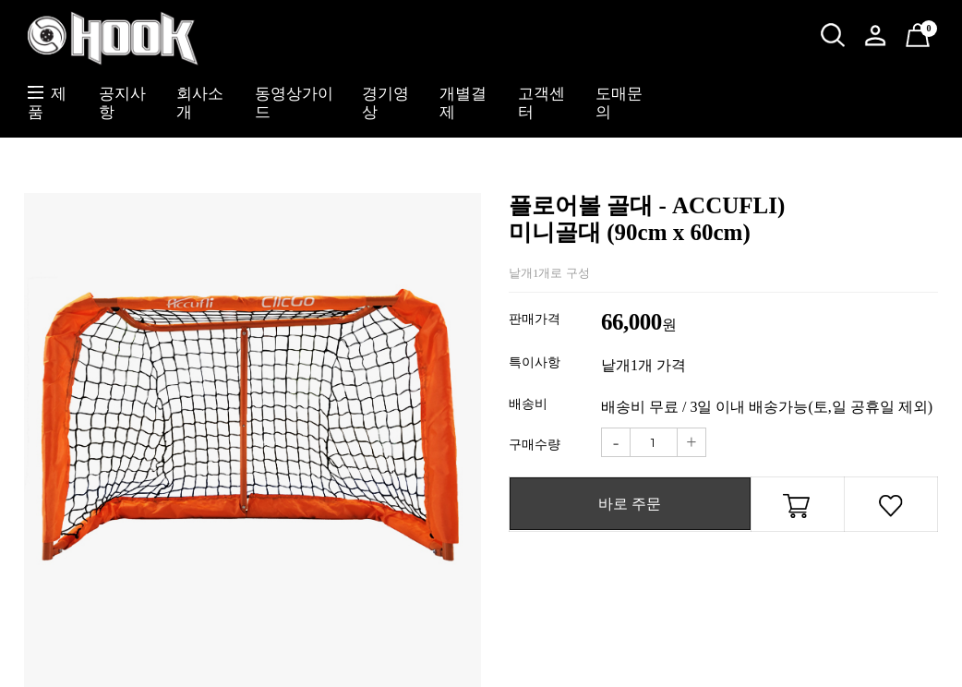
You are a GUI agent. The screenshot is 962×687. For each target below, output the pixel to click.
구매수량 (534, 445)
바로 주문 (629, 504)
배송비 (528, 404)
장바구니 (798, 509)
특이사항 (534, 362)
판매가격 (534, 319)
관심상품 (891, 509)
